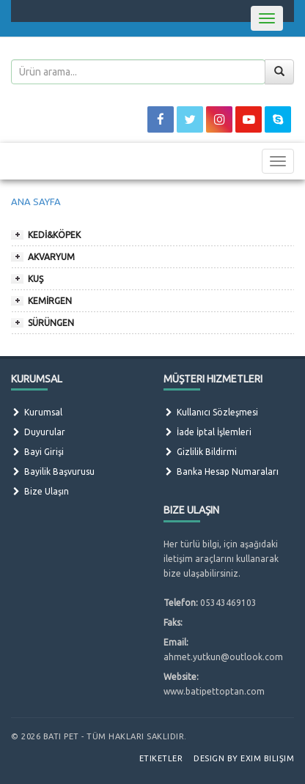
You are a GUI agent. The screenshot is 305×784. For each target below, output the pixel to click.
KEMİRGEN (50, 301)
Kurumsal (36, 412)
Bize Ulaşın (40, 491)
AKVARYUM (51, 257)
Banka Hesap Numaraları (221, 471)
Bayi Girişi (37, 451)
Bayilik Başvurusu (53, 471)
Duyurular (38, 432)
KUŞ (35, 279)
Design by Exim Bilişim (244, 758)
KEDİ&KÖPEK (54, 235)
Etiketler (161, 758)
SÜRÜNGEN (51, 323)
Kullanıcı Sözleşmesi (210, 412)
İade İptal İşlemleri (207, 432)
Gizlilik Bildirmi (200, 451)
